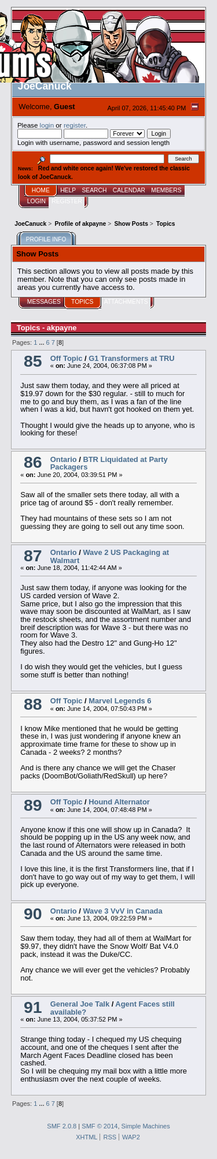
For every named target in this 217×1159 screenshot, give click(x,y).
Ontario (63, 459)
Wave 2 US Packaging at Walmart (109, 556)
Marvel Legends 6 (120, 700)
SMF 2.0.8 (61, 1126)
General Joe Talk (79, 1004)
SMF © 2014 (99, 1126)
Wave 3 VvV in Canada (122, 911)
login (47, 125)
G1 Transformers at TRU (131, 358)
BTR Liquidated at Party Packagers (109, 463)
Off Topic (66, 358)
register (75, 125)
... (42, 342)
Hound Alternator (119, 801)
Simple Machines (146, 1126)
